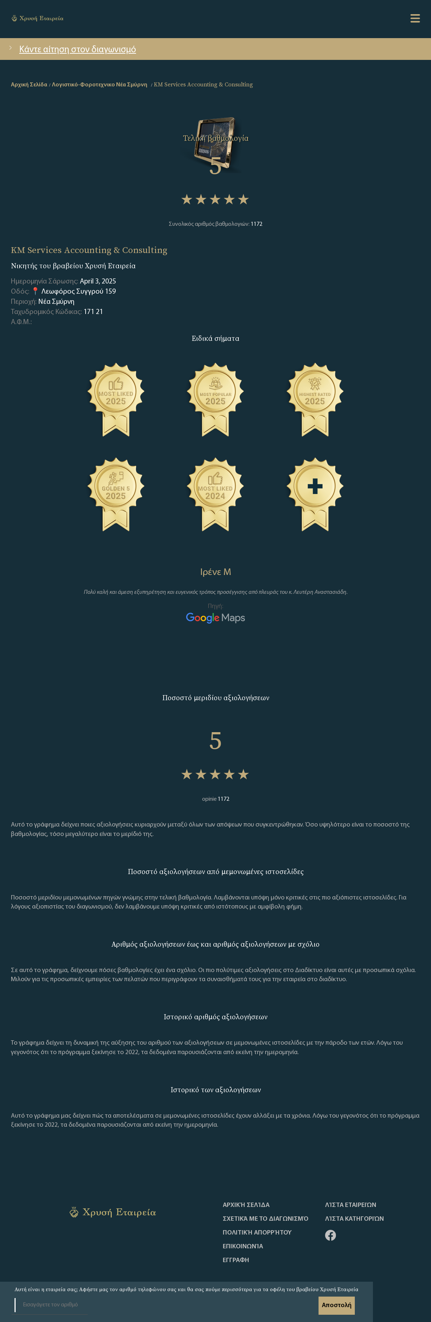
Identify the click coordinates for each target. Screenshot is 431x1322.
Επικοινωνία (243, 1247)
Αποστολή (337, 1305)
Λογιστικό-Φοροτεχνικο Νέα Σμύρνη (99, 85)
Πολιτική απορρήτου (257, 1233)
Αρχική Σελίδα (246, 1205)
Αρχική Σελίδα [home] (29, 85)
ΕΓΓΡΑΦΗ (236, 1260)
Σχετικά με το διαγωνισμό (265, 1219)
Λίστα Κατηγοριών (354, 1219)
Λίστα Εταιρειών (350, 1205)
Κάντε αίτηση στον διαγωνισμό (71, 49)
